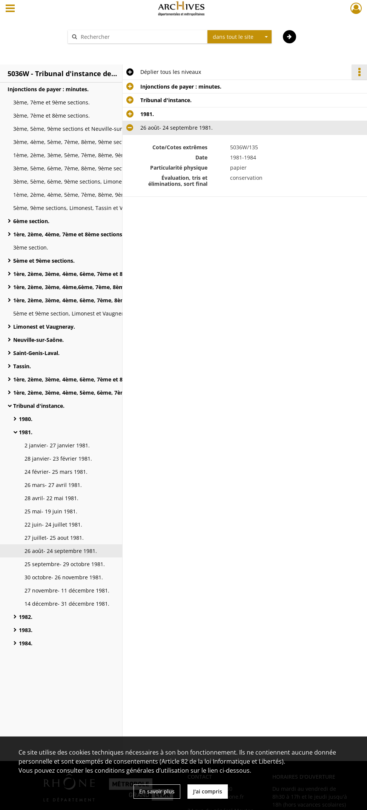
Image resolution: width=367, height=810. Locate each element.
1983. (25, 630)
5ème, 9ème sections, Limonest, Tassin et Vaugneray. (80, 207)
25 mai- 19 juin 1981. (51, 511)
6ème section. (31, 221)
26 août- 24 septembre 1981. (61, 550)
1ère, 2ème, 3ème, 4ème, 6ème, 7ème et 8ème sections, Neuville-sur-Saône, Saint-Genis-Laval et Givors (88, 379)
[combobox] (239, 37)
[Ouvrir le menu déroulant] (10, 9)
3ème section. (30, 247)
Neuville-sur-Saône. (38, 339)
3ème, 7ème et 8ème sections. (51, 115)
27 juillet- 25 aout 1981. (54, 537)
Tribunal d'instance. (38, 405)
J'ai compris (207, 791)
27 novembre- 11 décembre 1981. (67, 590)
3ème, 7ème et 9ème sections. (51, 102)
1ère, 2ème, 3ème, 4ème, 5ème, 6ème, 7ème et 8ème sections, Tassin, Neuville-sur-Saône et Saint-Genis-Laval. (88, 392)
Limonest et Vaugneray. (44, 326)
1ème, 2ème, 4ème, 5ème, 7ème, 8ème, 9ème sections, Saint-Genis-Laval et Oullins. (88, 194)
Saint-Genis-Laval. (36, 353)
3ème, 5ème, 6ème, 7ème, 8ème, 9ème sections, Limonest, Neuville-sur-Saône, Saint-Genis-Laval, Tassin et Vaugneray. (88, 168)
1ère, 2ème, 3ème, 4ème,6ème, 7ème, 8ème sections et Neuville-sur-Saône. (88, 287)
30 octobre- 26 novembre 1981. (64, 577)
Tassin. (22, 366)
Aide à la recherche (97, 50)
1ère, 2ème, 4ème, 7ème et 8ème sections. (68, 234)
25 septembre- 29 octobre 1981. (65, 564)
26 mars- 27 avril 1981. (53, 484)
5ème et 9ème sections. (44, 260)
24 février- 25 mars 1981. (56, 471)
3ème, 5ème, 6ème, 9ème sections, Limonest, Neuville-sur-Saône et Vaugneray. (88, 181)
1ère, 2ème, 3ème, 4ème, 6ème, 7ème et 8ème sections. (85, 273)
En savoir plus (157, 791)
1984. (25, 643)
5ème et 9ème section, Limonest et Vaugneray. (72, 313)
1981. (25, 432)
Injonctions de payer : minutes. (48, 89)
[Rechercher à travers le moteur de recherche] (141, 37)
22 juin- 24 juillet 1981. (53, 524)
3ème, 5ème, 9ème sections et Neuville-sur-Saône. (77, 128)
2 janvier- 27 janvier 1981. (57, 445)
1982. (25, 616)
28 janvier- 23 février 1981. (58, 458)
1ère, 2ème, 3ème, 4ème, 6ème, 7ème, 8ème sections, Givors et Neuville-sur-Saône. (88, 300)
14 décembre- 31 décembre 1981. (67, 603)
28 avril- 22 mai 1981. (51, 498)
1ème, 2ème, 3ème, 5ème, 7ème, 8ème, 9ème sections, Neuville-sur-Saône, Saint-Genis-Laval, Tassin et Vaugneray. (88, 155)
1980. (25, 419)
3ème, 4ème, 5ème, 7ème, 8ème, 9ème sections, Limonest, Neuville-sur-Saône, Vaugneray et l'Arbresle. (88, 141)
